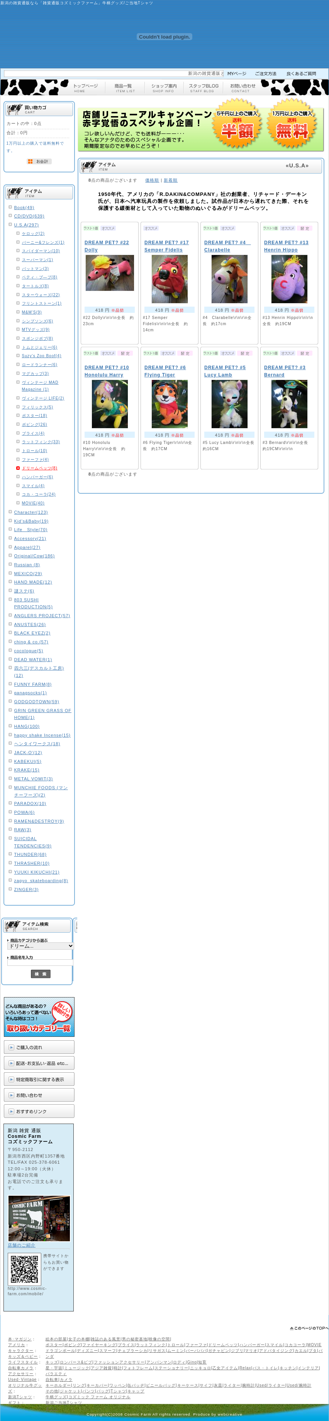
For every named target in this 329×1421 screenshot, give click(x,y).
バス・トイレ (265, 1368)
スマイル (274, 1345)
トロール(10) (34, 451)
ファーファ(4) (35, 459)
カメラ (66, 1379)
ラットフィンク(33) (41, 442)
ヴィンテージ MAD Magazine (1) (40, 386)
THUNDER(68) (30, 854)
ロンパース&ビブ (76, 1362)
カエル (301, 1350)
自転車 (52, 1379)
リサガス (157, 1350)
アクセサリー (21, 1374)
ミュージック (77, 1368)
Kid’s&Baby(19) (31, 521)
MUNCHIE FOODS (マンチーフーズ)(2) (41, 791)
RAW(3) (23, 829)
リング (79, 1385)
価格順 (152, 180)
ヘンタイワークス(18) (37, 743)
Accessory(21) (30, 538)
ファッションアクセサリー (119, 1362)
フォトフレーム (138, 1368)
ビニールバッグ (161, 1385)
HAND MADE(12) (33, 582)
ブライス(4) (33, 433)
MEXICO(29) (28, 573)
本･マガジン (20, 1339)
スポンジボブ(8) (37, 338)
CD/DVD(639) (29, 216)
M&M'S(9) (32, 312)
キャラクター (21, 1350)
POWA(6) (24, 812)
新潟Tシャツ (20, 1397)
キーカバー (97, 1385)
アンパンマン (159, 1362)
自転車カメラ (21, 1368)
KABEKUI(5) (28, 761)
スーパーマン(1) (37, 260)
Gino (192, 1362)
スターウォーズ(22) (41, 295)
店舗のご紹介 (22, 1245)
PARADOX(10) (30, 803)
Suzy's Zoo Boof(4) (42, 356)
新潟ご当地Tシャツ (64, 1403)
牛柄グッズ (56, 1397)
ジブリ (237, 1350)
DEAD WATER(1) (33, 659)
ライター (232, 1385)
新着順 (171, 180)
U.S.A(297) (26, 225)
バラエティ (56, 1374)
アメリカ (16, 1345)
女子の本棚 (79, 1339)
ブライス (126, 1345)
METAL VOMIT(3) (33, 778)
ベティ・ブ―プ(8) (40, 277)
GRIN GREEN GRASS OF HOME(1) (43, 714)
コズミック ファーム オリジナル (99, 1397)
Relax (245, 1368)
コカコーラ (295, 1345)
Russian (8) (27, 564)
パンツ (88, 1391)
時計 (118, 1368)
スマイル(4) (33, 486)
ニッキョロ (200, 1368)
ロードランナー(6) (40, 365)
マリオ (251, 1350)
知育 (202, 1362)
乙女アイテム (225, 1368)
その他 (52, 1391)
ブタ (313, 1350)
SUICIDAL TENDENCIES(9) (33, 842)
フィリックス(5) (37, 407)
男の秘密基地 (135, 1339)
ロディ (179, 1362)
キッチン (288, 1368)
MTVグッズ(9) (36, 329)
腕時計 (248, 1385)
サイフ (206, 1385)
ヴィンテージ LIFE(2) (43, 398)
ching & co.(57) (31, 642)
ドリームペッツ (223, 1345)
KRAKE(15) (27, 770)
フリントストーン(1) (42, 303)
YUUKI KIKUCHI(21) (37, 872)
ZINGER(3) (26, 889)
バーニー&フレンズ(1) (43, 242)
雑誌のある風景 (105, 1339)
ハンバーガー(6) (37, 477)
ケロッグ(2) (33, 233)
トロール (175, 1345)
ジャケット (70, 1391)
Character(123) (31, 512)
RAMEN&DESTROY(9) (39, 821)
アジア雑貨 (101, 1368)
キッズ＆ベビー (23, 1356)
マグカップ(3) (35, 373)
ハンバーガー (252, 1345)
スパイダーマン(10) (41, 251)
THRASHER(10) (32, 863)
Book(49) (24, 207)
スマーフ (107, 1350)
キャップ (135, 1391)
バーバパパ (196, 1350)
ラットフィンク (151, 1345)
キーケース (187, 1385)
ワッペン (117, 1385)
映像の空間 (159, 1339)
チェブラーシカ (133, 1350)
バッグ (103, 1391)
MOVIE (314, 1345)
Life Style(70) (31, 529)
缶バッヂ (135, 1385)
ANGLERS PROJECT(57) (42, 615)
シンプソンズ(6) (37, 321)
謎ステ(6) (24, 591)
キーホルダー (58, 1385)
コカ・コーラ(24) (39, 494)
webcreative (230, 1414)
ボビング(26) (34, 424)
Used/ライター (270, 1385)
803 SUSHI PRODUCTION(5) (33, 603)
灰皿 (218, 1385)
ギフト (14, 1403)
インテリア (308, 1368)
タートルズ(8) (35, 286)
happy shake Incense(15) (42, 735)
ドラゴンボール (60, 1350)
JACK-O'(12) (28, 752)
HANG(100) (27, 726)
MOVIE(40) (33, 503)
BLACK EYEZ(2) (32, 633)
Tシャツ (118, 1391)
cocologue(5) (29, 650)
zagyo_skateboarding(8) (41, 880)
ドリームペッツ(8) (40, 468)
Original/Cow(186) (34, 556)
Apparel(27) (27, 547)
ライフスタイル (23, 1362)
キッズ (52, 1362)
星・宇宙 (54, 1368)
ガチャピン (218, 1350)
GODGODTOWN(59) (36, 701)
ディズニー (87, 1350)
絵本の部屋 (56, 1339)
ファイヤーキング (99, 1345)
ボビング (72, 1345)
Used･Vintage (22, 1379)
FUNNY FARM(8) (33, 684)
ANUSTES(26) (30, 624)
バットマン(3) (35, 269)
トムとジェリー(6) (40, 347)
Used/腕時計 (299, 1385)
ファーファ (196, 1345)
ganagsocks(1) (30, 692)
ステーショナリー (171, 1368)
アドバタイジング (276, 1350)
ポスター (54, 1345)
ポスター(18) (34, 415)
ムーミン (175, 1350)
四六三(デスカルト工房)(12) (39, 672)
